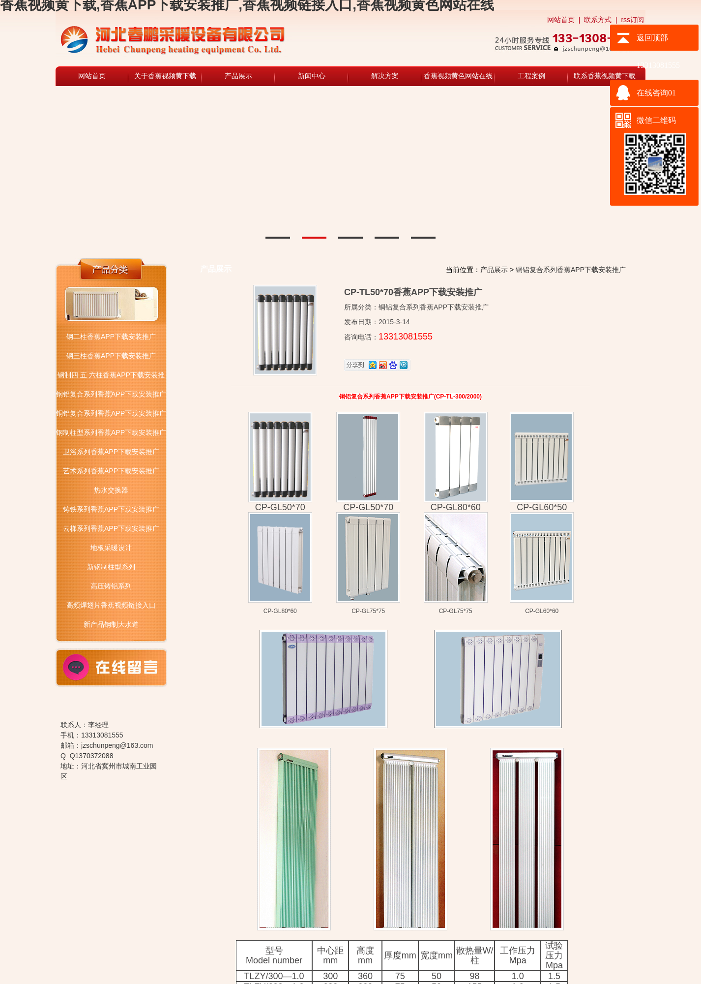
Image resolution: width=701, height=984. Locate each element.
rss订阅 (632, 20)
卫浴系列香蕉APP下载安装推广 (111, 452)
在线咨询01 (656, 93)
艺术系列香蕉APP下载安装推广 (111, 471)
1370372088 (94, 756)
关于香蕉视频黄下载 (165, 76)
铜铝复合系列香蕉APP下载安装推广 (111, 413)
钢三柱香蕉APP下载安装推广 (111, 356)
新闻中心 (311, 76)
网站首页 (561, 20)
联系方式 (598, 20)
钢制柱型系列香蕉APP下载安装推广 (111, 432)
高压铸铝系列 (111, 586)
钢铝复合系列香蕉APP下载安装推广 (111, 394)
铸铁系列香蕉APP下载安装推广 (111, 509)
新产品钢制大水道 (111, 624)
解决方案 (385, 76)
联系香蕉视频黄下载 (605, 76)
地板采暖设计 (111, 548)
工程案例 (531, 76)
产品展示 (238, 76)
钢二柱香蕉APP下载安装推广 (111, 336)
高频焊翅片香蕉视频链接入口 (111, 605)
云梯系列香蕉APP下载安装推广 (111, 528)
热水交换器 (111, 490)
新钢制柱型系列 (111, 567)
